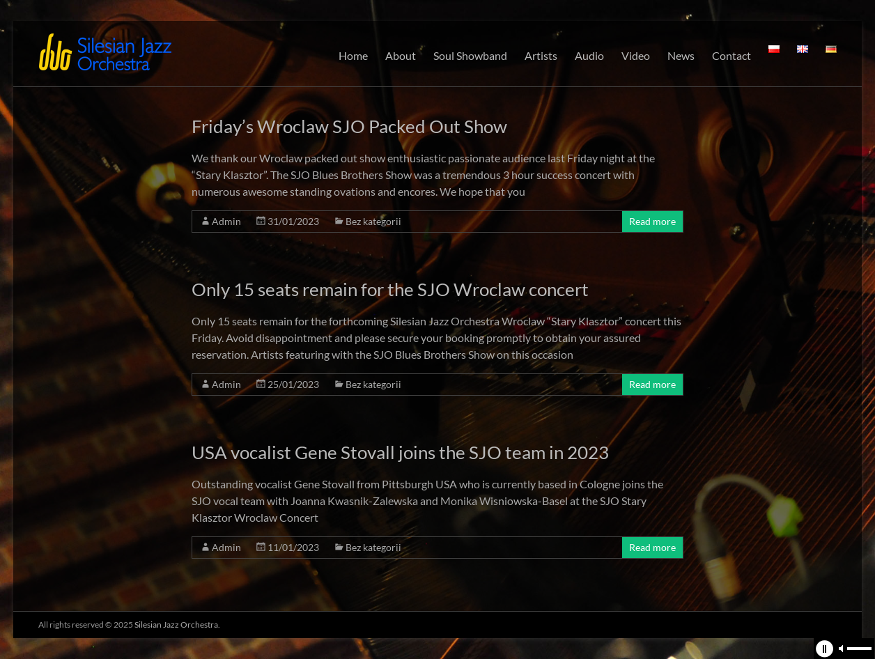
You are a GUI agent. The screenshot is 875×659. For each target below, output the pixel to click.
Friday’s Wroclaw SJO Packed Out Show (349, 126)
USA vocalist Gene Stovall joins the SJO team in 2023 (400, 452)
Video (635, 55)
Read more (652, 221)
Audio (589, 55)
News (681, 55)
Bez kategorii (373, 221)
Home (353, 55)
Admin (226, 221)
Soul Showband (470, 55)
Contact (731, 55)
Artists (541, 55)
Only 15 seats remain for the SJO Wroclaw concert (390, 289)
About (400, 55)
